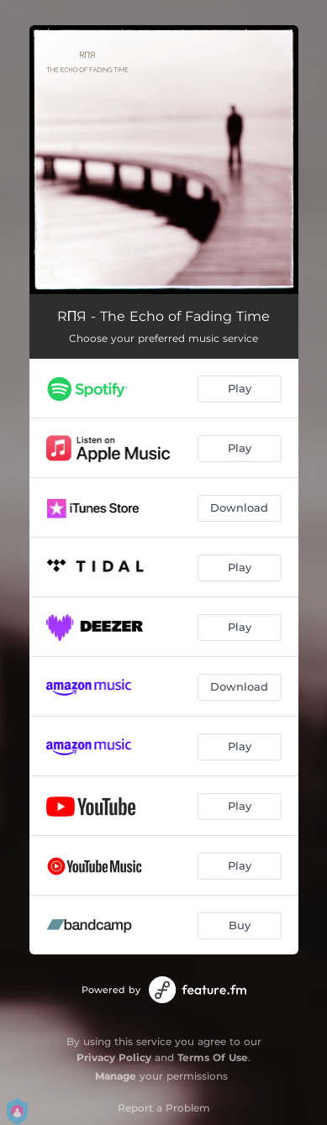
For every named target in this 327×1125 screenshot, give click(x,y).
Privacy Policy (113, 1057)
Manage (115, 1076)
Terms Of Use (212, 1057)
